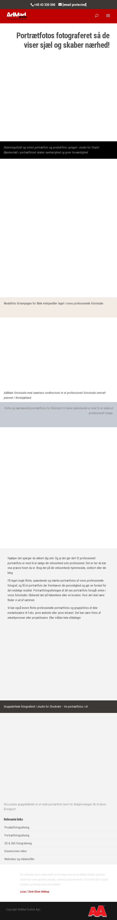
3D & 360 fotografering (18, 843)
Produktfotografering (16, 827)
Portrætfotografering (16, 835)
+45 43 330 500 (44, 5)
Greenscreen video (15, 851)
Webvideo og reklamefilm (19, 859)
